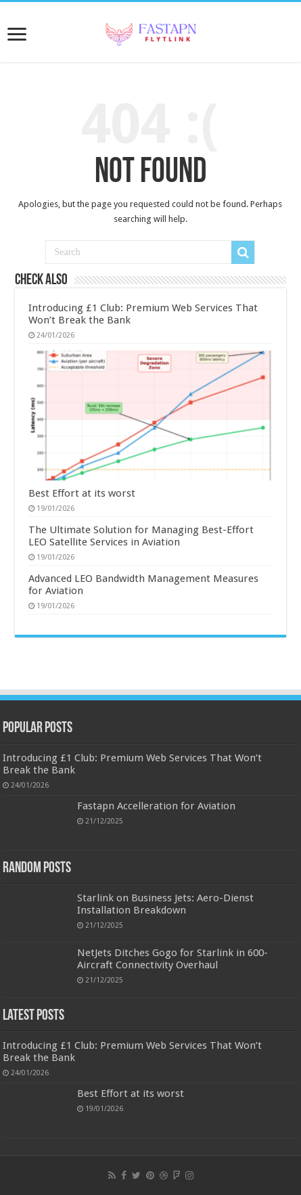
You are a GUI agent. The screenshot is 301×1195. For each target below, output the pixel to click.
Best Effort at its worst (81, 493)
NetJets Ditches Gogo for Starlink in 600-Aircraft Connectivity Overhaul (172, 959)
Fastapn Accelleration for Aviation (156, 806)
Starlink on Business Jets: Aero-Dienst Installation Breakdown (165, 904)
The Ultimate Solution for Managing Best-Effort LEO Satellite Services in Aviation (141, 536)
